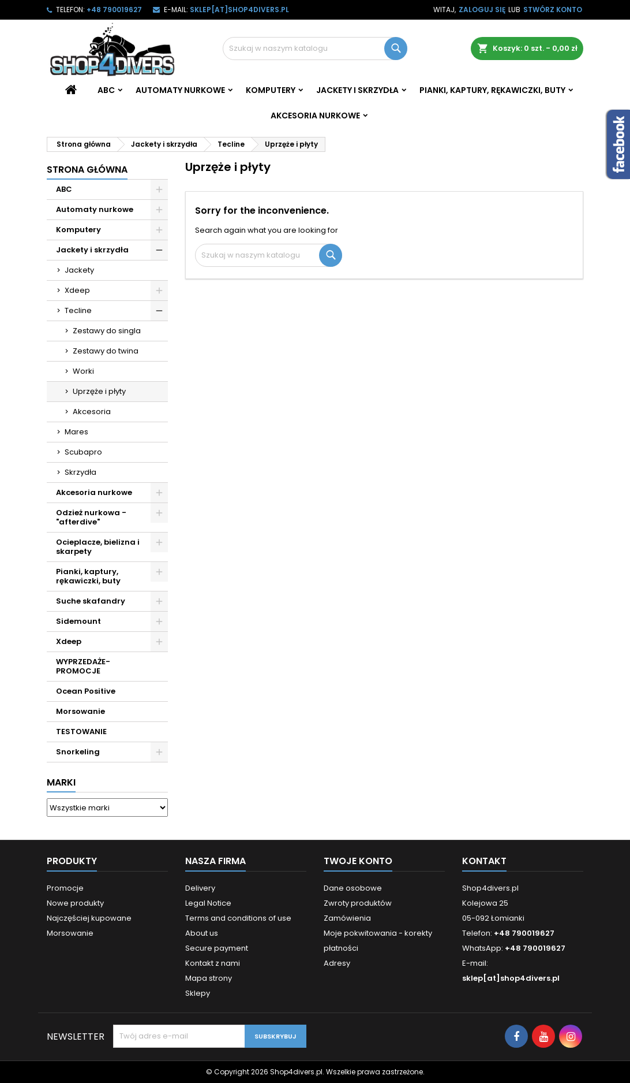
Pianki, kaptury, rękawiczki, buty (492, 90)
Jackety (79, 270)
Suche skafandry (90, 601)
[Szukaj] (315, 48)
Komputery (270, 90)
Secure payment (216, 948)
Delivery (200, 888)
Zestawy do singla (107, 330)
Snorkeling (78, 751)
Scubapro (83, 451)
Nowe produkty (75, 903)
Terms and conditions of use (238, 918)
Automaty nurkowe (180, 90)
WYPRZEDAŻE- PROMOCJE (83, 666)
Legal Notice (208, 903)
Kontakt (484, 861)
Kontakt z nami (212, 963)
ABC (106, 90)
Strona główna (87, 169)
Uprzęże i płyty (99, 391)
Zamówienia (347, 918)
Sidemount (78, 621)
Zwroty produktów (358, 903)
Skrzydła (80, 472)
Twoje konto (358, 861)
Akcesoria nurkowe (315, 115)
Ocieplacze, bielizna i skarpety (98, 547)
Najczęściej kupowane (89, 918)
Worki (83, 371)
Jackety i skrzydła (357, 90)
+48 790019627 (114, 9)
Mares (76, 431)
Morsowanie (80, 711)
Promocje (65, 888)
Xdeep (77, 290)
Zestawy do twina (105, 350)
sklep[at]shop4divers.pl (239, 9)
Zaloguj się (482, 9)
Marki (61, 782)
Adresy (337, 963)
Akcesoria (92, 411)
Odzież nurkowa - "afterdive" (91, 517)
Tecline (78, 310)
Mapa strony (208, 978)
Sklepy (197, 993)
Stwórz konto (552, 9)
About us (201, 933)
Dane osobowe (353, 888)
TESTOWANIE (81, 731)
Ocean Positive (85, 691)
